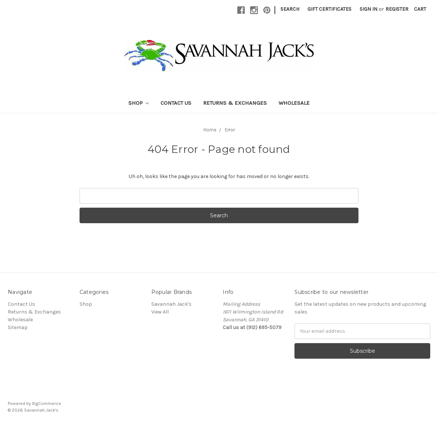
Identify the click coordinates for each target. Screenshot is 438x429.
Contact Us (176, 103)
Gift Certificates (329, 9)
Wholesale (294, 103)
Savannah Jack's (171, 304)
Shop (138, 103)
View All (160, 312)
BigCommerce (46, 403)
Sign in (368, 9)
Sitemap (18, 327)
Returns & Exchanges (235, 103)
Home (209, 130)
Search (289, 9)
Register (396, 9)
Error (230, 130)
